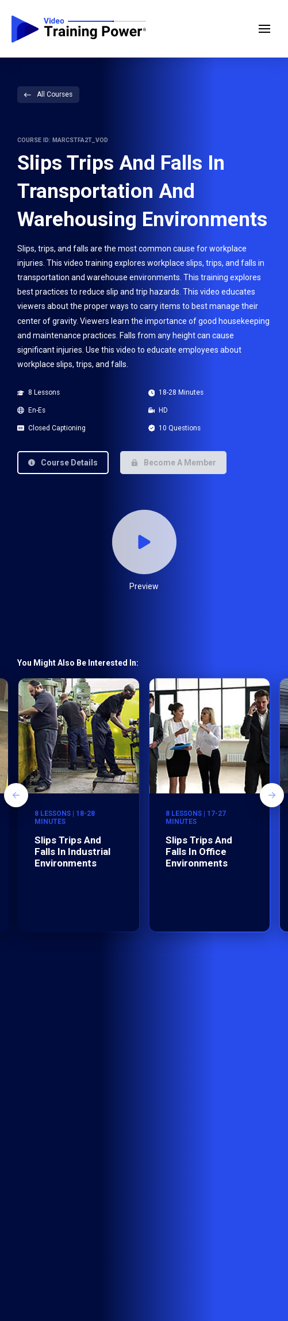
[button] (264, 29)
